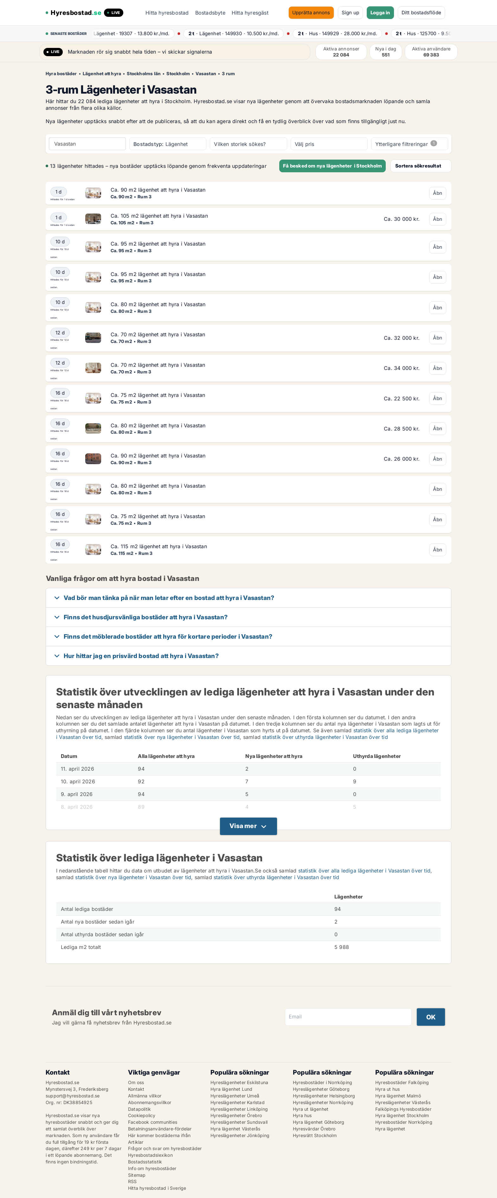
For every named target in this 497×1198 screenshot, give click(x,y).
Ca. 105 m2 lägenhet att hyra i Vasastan (159, 216)
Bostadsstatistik (145, 1161)
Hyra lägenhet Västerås (235, 1128)
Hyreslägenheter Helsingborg (324, 1095)
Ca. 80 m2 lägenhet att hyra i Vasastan (158, 304)
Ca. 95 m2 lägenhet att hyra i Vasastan (158, 243)
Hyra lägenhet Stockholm (402, 1115)
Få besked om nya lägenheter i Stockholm (332, 166)
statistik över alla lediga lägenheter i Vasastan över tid (364, 870)
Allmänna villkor (144, 1095)
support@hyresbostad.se (73, 1095)
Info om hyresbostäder (152, 1168)
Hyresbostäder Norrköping (403, 1122)
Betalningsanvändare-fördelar (160, 1128)
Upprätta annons (311, 13)
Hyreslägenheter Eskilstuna (239, 1082)
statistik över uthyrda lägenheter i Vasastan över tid (325, 737)
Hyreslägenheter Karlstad (237, 1102)
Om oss (136, 1082)
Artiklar (136, 1142)
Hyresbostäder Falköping (402, 1082)
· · (131, 33)
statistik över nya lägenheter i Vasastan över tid (182, 737)
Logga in (380, 13)
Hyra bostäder (61, 73)
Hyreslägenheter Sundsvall (239, 1122)
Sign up (350, 13)
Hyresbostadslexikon (150, 1155)
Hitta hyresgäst (250, 13)
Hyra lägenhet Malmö (398, 1095)
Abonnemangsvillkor (149, 1102)
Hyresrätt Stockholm (315, 1135)
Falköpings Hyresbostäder (403, 1109)
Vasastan (206, 73)
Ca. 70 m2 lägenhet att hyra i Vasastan (158, 334)
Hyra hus (302, 1115)
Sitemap (136, 1175)
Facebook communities (152, 1122)
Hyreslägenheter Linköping (239, 1109)
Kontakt (136, 1089)
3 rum (228, 73)
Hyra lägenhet (390, 1128)
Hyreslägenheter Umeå (234, 1095)
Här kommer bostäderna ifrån (159, 1135)
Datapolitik (139, 1109)
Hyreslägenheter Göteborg (321, 1089)
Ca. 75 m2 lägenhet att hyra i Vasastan (158, 395)
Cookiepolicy (141, 1115)
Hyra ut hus (387, 1089)
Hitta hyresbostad (167, 13)
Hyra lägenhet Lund (231, 1089)
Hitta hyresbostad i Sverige (157, 1188)
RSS (132, 1181)
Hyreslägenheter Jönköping (239, 1135)
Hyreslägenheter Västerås (402, 1102)
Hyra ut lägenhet (310, 1109)
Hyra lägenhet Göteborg (318, 1122)
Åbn (437, 193)
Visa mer (243, 826)
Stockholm (178, 73)
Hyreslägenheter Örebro (236, 1115)
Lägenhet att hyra (102, 73)
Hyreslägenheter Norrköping (323, 1102)
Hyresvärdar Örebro (314, 1128)
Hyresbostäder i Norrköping (322, 1082)
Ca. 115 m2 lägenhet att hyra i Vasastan (159, 546)
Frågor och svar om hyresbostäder (165, 1148)
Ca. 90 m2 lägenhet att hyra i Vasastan (158, 190)
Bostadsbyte (210, 13)
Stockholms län (144, 73)
